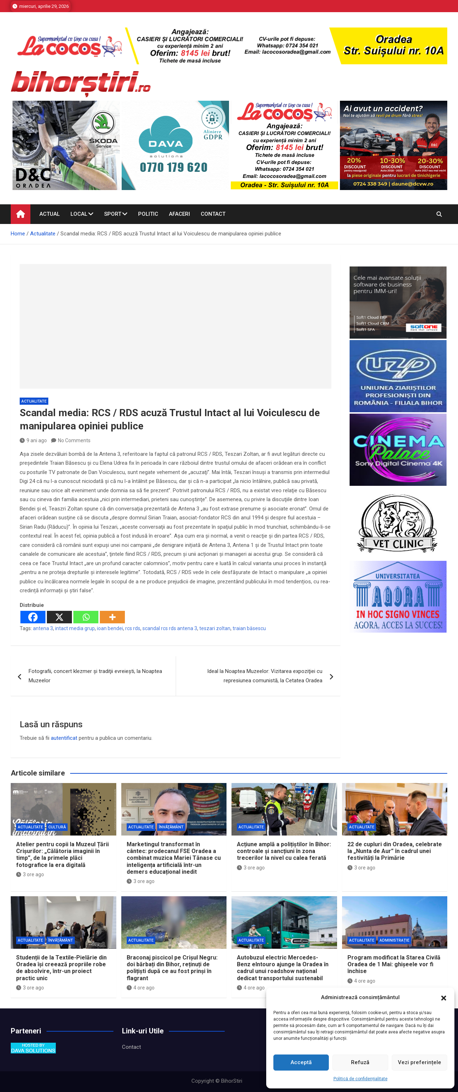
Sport (112, 214)
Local (78, 214)
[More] (112, 617)
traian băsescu (249, 628)
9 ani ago (33, 440)
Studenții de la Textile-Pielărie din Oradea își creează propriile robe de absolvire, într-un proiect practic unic (61, 968)
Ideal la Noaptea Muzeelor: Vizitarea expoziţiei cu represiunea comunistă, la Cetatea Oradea (264, 676)
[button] (443, 997)
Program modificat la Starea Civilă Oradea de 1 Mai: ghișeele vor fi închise (393, 964)
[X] (59, 617)
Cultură (57, 827)
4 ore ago (141, 988)
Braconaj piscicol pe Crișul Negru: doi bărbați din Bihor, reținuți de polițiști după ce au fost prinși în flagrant (172, 968)
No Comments (74, 440)
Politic (148, 214)
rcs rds (132, 628)
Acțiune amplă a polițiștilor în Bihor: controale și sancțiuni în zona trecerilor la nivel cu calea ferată (284, 851)
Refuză (360, 1062)
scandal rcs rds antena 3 (169, 628)
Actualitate (34, 401)
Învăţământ (171, 827)
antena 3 (43, 628)
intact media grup (75, 628)
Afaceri (179, 214)
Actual (49, 214)
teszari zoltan (214, 628)
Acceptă (301, 1062)
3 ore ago (30, 874)
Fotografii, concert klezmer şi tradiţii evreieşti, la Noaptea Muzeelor (95, 676)
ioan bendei (110, 628)
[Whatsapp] (85, 617)
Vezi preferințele (419, 1062)
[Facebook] (32, 617)
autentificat (64, 738)
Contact (213, 214)
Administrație (394, 940)
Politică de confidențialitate (360, 1078)
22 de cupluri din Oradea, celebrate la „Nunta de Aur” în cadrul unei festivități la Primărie (394, 851)
